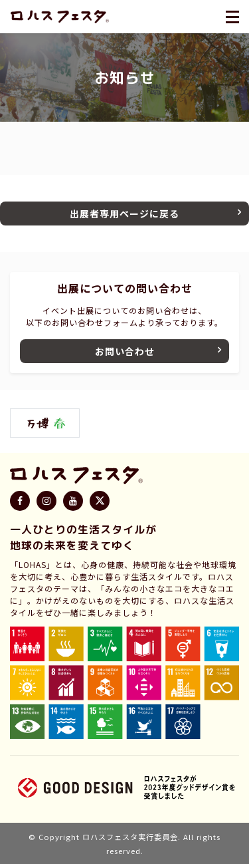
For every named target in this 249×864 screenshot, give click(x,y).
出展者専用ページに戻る (124, 213)
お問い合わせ (125, 351)
